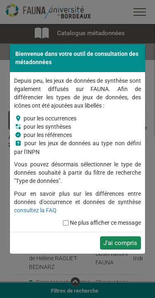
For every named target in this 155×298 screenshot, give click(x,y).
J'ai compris (120, 243)
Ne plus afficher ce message (105, 222)
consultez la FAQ (35, 210)
